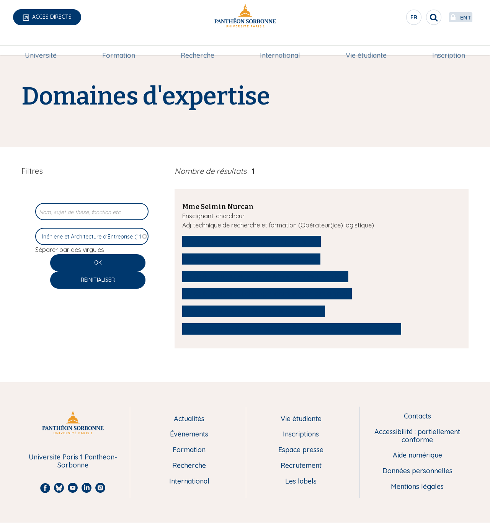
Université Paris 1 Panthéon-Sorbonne (73, 461)
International (280, 44)
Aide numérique (417, 455)
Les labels (301, 481)
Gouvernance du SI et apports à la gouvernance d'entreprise (292, 328)
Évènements (189, 434)
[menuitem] (40, 44)
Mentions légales (417, 487)
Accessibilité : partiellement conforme (417, 436)
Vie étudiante (366, 44)
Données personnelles (417, 471)
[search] (415, 17)
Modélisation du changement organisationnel (267, 293)
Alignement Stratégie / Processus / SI (251, 259)
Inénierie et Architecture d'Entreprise (251, 241)
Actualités (189, 419)
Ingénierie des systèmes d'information (253, 311)
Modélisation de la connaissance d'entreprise (265, 276)
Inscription (448, 44)
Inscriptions (301, 434)
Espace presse (300, 450)
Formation (118, 44)
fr (396, 19)
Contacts (417, 416)
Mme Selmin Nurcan (218, 207)
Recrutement (301, 466)
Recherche (197, 44)
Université (41, 44)
